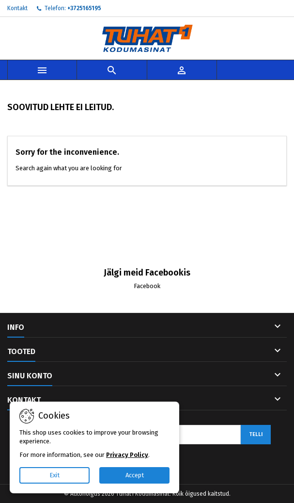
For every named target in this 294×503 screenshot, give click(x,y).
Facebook (147, 286)
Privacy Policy (127, 454)
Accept (134, 475)
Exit (54, 475)
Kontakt (17, 8)
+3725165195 (84, 8)
